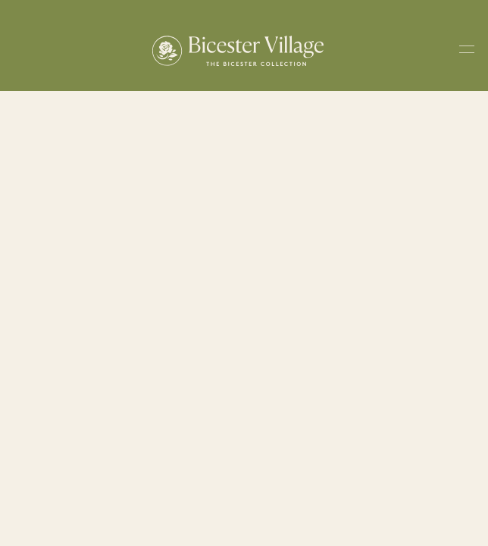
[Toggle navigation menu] (467, 52)
